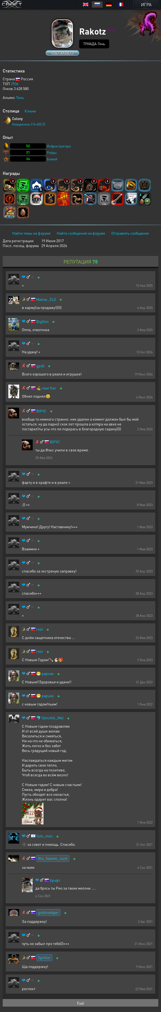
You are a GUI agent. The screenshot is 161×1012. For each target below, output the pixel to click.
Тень (20, 97)
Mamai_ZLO (46, 299)
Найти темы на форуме (31, 233)
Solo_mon (44, 836)
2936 (14, 83)
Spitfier (44, 957)
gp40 (40, 366)
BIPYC (41, 411)
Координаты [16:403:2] (28, 124)
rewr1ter (49, 388)
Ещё (80, 1002)
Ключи (30, 110)
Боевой (52, 159)
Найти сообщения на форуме (81, 233)
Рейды (52, 153)
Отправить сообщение (130, 233)
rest (39, 629)
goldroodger (48, 912)
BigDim (42, 321)
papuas (48, 673)
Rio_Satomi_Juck (53, 858)
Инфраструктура (59, 146)
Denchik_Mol (52, 717)
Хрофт (55, 880)
